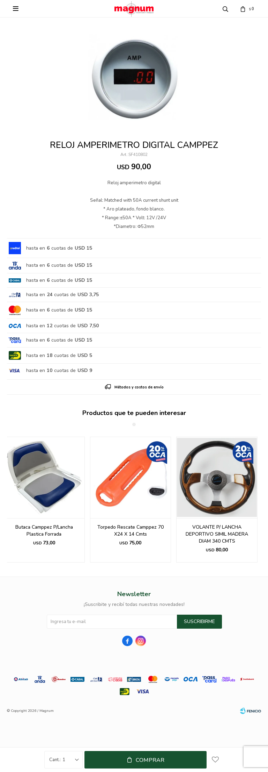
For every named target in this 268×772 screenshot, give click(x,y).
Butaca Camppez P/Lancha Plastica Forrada (44, 530)
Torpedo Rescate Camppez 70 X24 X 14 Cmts (130, 530)
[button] (253, 499)
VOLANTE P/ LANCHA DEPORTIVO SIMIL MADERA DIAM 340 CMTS (217, 534)
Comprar (150, 760)
